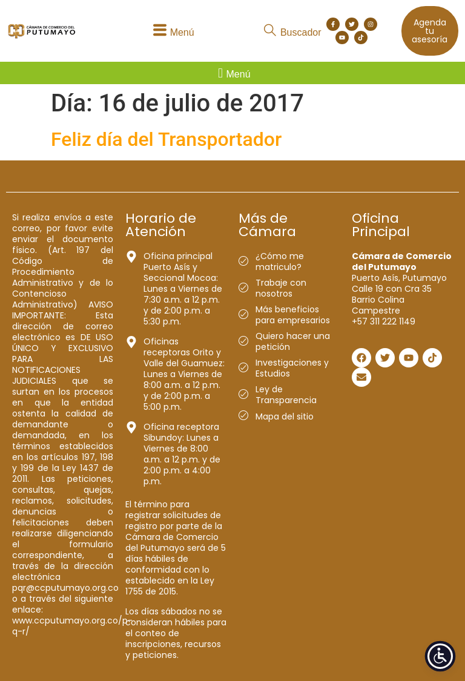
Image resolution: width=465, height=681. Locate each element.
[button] (172, 31)
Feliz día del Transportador (166, 139)
